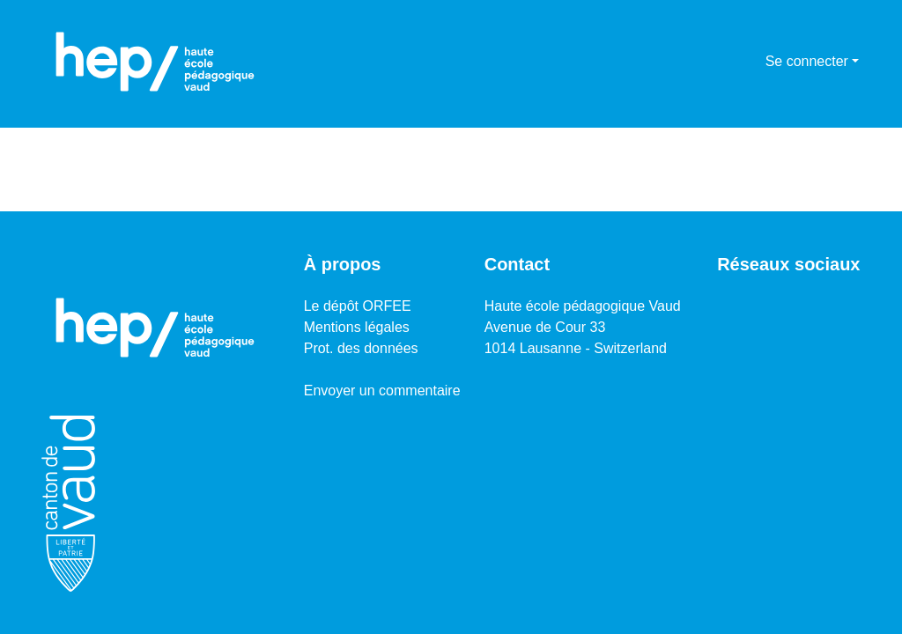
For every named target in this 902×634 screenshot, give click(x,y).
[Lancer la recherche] (724, 61)
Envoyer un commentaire (382, 390)
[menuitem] (749, 61)
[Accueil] (155, 62)
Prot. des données (361, 348)
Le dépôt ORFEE (357, 306)
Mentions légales (357, 327)
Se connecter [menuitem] (806, 61)
